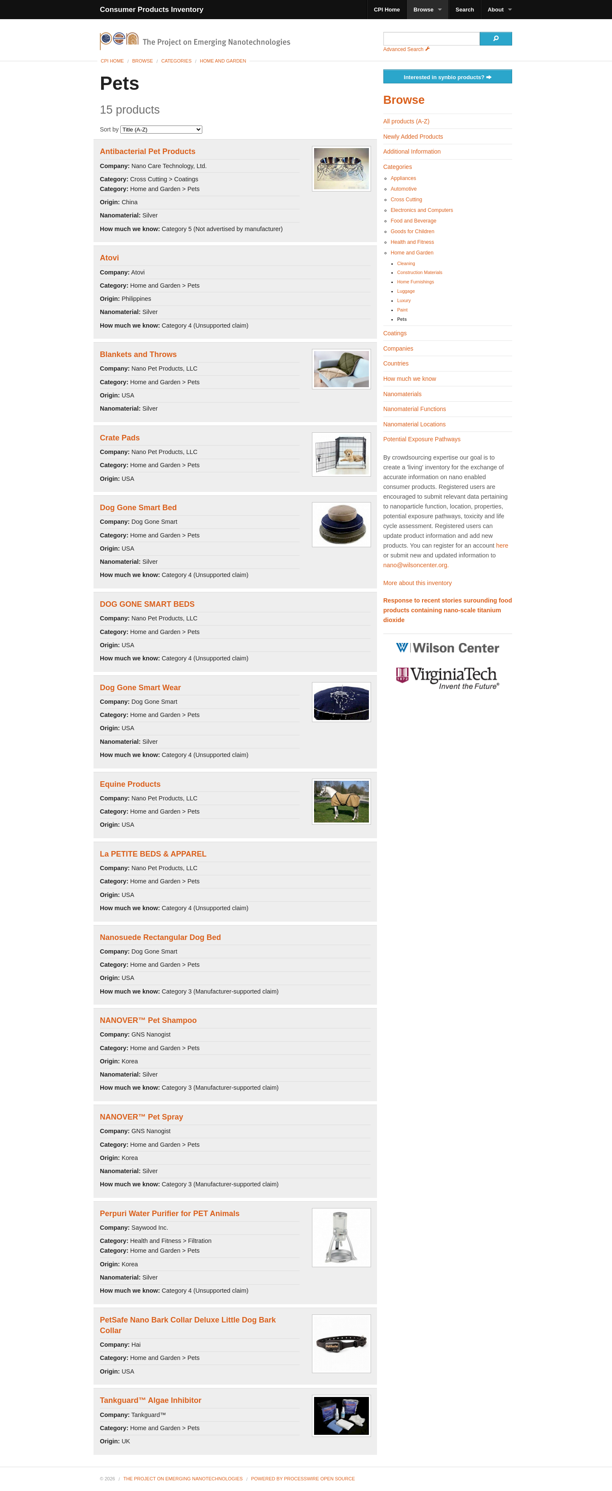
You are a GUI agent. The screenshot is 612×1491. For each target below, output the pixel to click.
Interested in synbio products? (448, 77)
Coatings (395, 333)
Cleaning (406, 263)
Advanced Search (406, 49)
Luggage (406, 291)
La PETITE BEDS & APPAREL (153, 854)
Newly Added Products (413, 136)
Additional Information (412, 151)
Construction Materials (419, 272)
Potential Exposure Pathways (422, 439)
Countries (396, 363)
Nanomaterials (402, 394)
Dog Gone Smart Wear (140, 687)
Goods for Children (412, 231)
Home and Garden (223, 60)
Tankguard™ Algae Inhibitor (150, 1400)
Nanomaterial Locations (414, 424)
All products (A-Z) (406, 121)
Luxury (404, 300)
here (502, 545)
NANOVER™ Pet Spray (141, 1117)
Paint (402, 309)
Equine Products (130, 784)
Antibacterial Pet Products (148, 151)
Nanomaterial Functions (414, 409)
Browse (424, 9)
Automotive (403, 189)
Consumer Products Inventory (152, 10)
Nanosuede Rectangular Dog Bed (160, 937)
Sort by (151, 129)
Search (465, 9)
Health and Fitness (412, 242)
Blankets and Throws (138, 354)
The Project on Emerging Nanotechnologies (183, 1478)
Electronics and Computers (422, 210)
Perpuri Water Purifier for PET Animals (170, 1213)
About (495, 9)
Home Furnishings (415, 281)
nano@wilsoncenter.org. (416, 565)
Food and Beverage (413, 221)
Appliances (403, 178)
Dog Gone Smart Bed (138, 507)
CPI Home (387, 9)
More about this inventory (417, 583)
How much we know (409, 378)
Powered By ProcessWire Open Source (303, 1478)
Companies (398, 348)
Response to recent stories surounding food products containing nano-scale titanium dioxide (447, 610)
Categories (176, 60)
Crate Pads (120, 438)
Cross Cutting (406, 200)
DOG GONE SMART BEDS (147, 604)
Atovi (109, 258)
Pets (402, 319)
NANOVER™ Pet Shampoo (148, 1020)
